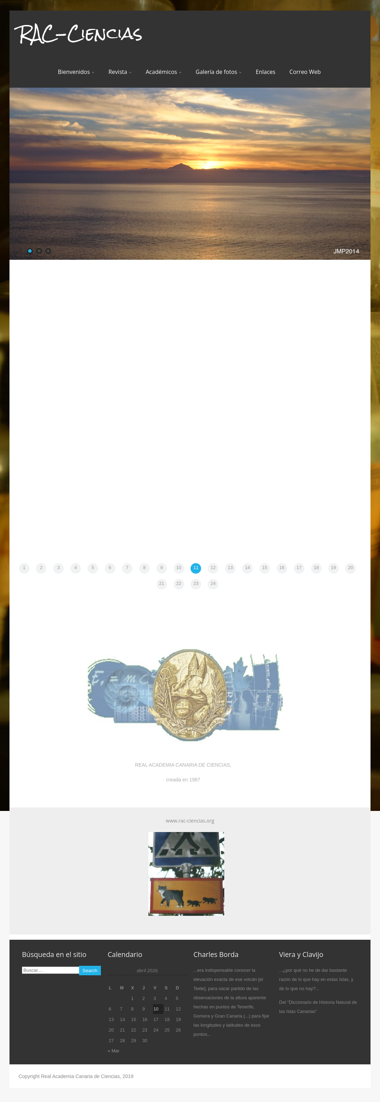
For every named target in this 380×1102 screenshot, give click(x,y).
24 (213, 583)
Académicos (163, 72)
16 (281, 567)
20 (350, 567)
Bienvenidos (76, 72)
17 (299, 567)
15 (264, 567)
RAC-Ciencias (80, 33)
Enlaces (266, 72)
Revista (119, 72)
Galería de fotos (219, 72)
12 (213, 567)
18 (316, 567)
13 (230, 567)
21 (161, 583)
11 (195, 567)
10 (178, 567)
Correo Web (305, 72)
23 (195, 583)
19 (333, 567)
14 (247, 567)
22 (178, 583)
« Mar (113, 1050)
